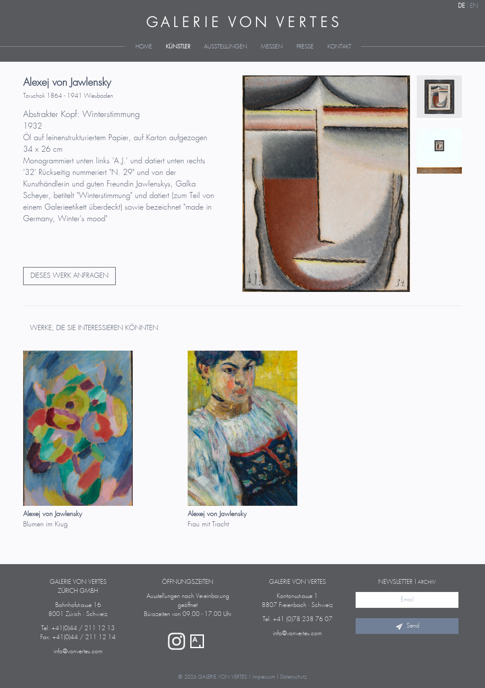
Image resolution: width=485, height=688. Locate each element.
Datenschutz (293, 677)
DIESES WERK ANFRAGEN (69, 275)
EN (474, 6)
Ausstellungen (225, 47)
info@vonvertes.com (78, 651)
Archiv (427, 582)
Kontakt (339, 47)
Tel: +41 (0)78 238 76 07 (297, 619)
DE (461, 6)
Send (407, 625)
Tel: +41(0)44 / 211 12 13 (78, 628)
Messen (272, 47)
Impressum (263, 677)
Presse (305, 47)
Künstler (178, 47)
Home (143, 47)
